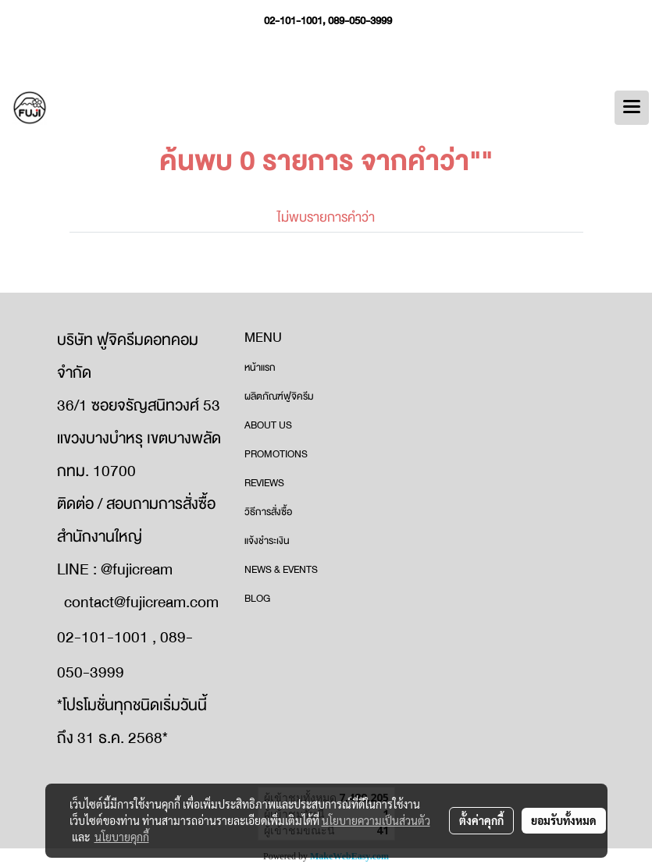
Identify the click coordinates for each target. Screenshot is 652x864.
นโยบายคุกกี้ (121, 837)
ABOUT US (268, 425)
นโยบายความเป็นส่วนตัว (376, 820)
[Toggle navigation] (632, 108)
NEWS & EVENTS (281, 569)
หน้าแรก (260, 367)
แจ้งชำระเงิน (267, 540)
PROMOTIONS (276, 454)
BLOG (257, 598)
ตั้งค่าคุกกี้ (481, 820)
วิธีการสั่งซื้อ (268, 512)
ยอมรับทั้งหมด (564, 820)
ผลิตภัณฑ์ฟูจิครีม (279, 396)
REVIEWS (264, 483)
